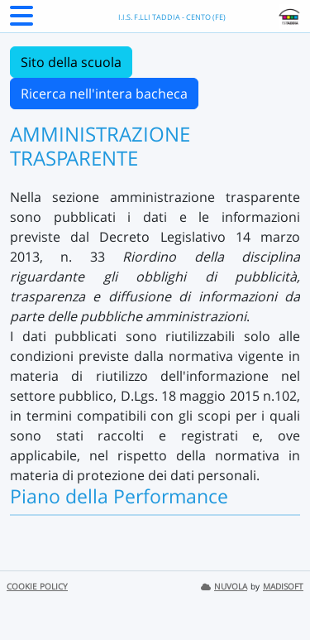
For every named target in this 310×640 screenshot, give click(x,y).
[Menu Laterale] (21, 21)
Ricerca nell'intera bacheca (104, 93)
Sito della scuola (71, 62)
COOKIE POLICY (37, 586)
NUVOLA (224, 586)
